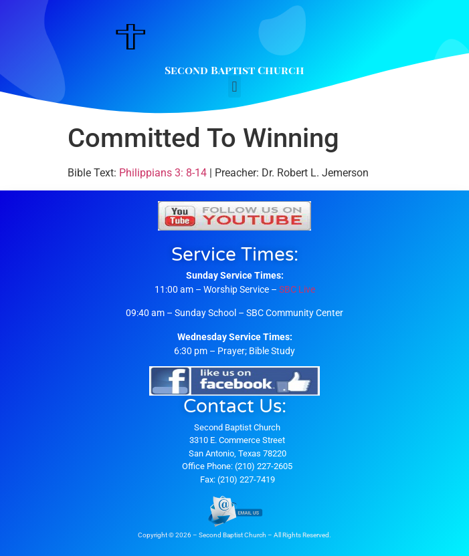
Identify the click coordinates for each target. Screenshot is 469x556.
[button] (234, 87)
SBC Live (297, 289)
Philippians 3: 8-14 (163, 172)
